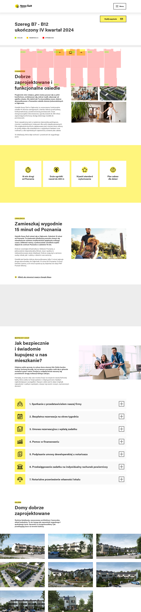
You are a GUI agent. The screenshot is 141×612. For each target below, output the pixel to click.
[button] (119, 6)
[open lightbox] (22, 548)
